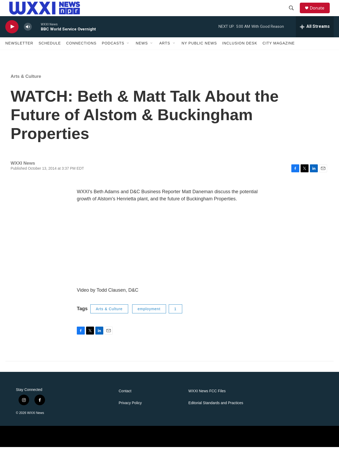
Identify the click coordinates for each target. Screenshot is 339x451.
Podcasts (113, 47)
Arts (164, 47)
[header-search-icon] (294, 10)
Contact (125, 395)
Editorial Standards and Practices (215, 407)
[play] (12, 31)
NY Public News (199, 47)
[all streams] (315, 30)
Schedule (50, 47)
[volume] (27, 31)
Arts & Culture (26, 80)
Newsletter (19, 47)
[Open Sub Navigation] (128, 47)
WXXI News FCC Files (207, 395)
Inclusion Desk (239, 47)
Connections (81, 47)
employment (149, 312)
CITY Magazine (278, 47)
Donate (320, 10)
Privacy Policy (130, 407)
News (142, 47)
